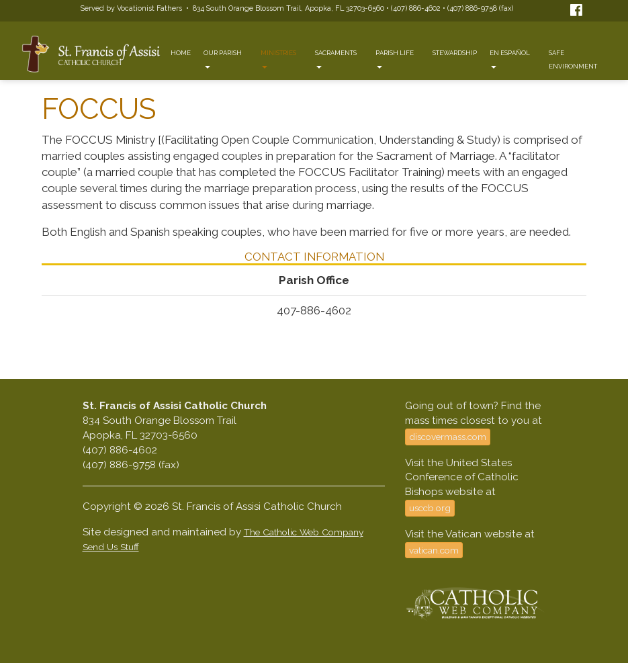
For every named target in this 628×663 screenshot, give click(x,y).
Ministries (278, 59)
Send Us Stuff (111, 546)
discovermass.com (447, 436)
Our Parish (223, 59)
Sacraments (336, 59)
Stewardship (455, 52)
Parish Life (394, 59)
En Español (510, 59)
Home (181, 52)
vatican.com (434, 550)
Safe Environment (573, 59)
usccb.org (430, 507)
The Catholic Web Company (303, 532)
